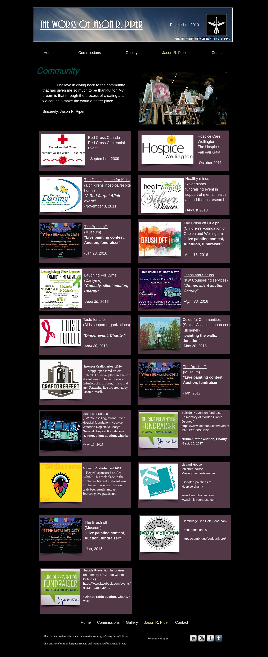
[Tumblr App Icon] (218, 638)
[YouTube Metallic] (201, 638)
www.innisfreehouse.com (199, 499)
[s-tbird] (193, 638)
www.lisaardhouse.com (198, 495)
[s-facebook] (210, 638)
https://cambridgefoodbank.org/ (204, 538)
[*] (177, 390)
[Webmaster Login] (158, 638)
